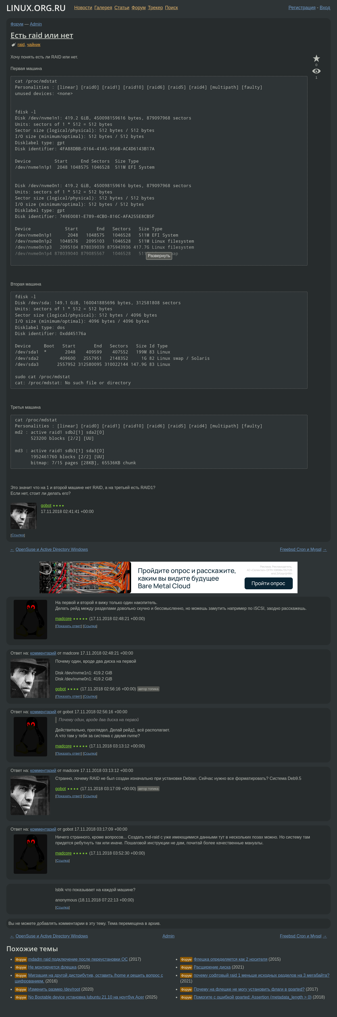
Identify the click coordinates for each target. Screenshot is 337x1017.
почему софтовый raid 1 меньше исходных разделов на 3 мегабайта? (262, 975)
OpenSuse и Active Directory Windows (52, 549)
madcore (63, 618)
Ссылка (18, 535)
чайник (33, 44)
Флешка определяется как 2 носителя (230, 959)
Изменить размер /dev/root (54, 989)
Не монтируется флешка (52, 967)
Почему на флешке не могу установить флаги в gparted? (249, 989)
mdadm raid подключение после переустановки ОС (78, 959)
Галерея (103, 7)
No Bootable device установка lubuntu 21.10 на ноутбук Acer (86, 997)
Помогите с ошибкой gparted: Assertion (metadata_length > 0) (253, 997)
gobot (46, 505)
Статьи (121, 7)
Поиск (171, 7)
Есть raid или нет (42, 35)
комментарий (43, 653)
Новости (83, 7)
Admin (36, 24)
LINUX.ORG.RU (36, 7)
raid (21, 44)
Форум (139, 7)
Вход (325, 7)
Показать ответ (68, 626)
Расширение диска (212, 967)
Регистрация (302, 7)
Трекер (155, 7)
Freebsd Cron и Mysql (300, 549)
